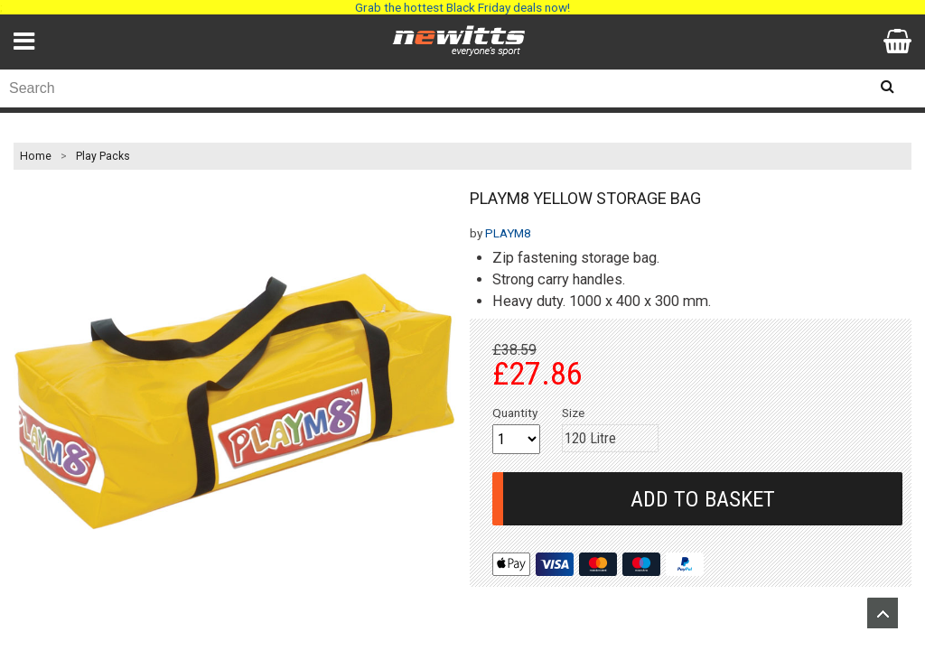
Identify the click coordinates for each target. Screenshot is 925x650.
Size (573, 412)
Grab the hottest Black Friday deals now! (462, 7)
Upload (882, 613)
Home (35, 156)
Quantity (514, 412)
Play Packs (103, 156)
